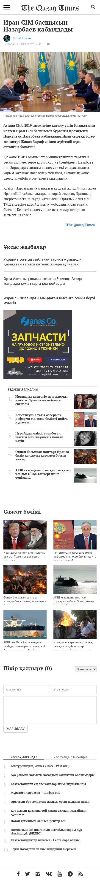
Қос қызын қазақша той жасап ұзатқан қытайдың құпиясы (48, 812)
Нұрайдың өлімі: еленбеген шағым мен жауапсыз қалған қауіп (56, 437)
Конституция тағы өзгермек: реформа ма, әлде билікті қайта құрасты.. (56, 418)
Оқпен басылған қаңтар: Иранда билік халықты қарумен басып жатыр (56, 455)
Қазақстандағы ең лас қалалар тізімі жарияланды (48, 784)
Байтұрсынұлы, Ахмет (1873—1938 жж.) (40, 766)
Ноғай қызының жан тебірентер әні (38, 821)
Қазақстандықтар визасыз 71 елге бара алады (45, 840)
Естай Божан (22, 38)
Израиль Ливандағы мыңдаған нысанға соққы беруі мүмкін (49, 300)
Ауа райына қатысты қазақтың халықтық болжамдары (52, 775)
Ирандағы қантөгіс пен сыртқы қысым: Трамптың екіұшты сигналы (56, 400)
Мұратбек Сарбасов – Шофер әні (35, 792)
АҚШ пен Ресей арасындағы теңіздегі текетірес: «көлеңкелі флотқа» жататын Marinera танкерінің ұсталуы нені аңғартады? (25, 641)
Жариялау (15, 728)
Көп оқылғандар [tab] (24, 757)
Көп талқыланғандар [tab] (70, 757)
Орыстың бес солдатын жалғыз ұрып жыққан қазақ (50, 801)
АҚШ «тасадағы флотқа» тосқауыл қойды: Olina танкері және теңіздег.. (56, 473)
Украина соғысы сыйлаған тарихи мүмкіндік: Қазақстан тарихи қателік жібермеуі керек (42, 261)
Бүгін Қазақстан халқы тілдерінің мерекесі (43, 849)
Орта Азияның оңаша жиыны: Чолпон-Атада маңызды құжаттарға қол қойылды (42, 281)
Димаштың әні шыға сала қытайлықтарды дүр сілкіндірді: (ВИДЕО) (46, 831)
